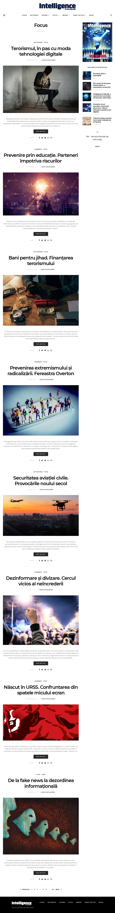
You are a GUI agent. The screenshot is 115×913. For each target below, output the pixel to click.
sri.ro (91, 15)
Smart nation (78, 15)
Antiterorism (38, 42)
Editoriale (34, 15)
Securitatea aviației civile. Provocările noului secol (40, 481)
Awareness (38, 149)
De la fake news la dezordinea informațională (41, 784)
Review (65, 15)
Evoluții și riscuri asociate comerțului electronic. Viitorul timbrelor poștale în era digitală (102, 108)
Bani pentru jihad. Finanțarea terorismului (41, 261)
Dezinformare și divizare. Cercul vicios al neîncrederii (41, 581)
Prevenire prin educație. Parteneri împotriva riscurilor (41, 158)
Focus (55, 15)
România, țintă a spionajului (99, 74)
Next (58, 889)
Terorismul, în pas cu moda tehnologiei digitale (41, 51)
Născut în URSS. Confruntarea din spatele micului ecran (41, 690)
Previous (26, 889)
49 (53, 889)
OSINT (43, 775)
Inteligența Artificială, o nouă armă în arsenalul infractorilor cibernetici (102, 96)
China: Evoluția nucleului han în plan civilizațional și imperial (102, 120)
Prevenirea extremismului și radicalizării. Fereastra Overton (40, 371)
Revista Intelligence (48, 60)
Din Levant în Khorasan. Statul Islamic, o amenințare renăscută (102, 85)
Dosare (44, 15)
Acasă (24, 15)
